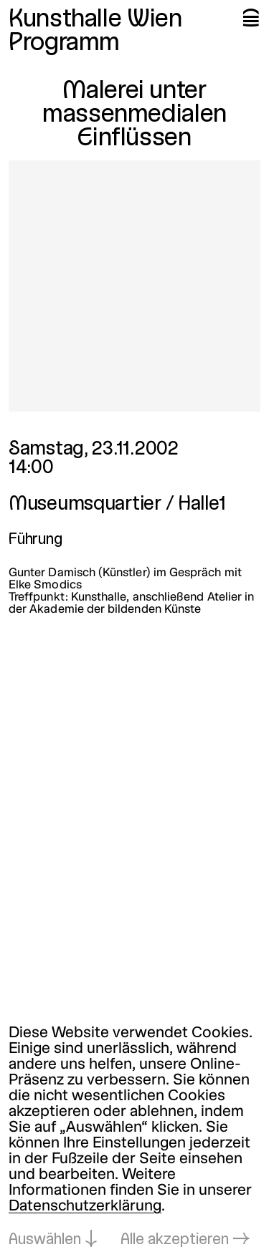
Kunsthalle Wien (95, 20)
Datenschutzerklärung (85, 1206)
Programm (64, 43)
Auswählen (45, 1240)
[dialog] (134, 1137)
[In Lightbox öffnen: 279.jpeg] (134, 286)
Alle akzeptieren (175, 1240)
